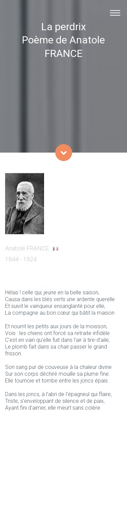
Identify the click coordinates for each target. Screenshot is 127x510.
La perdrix (63, 27)
